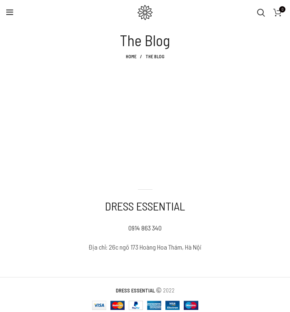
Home (131, 56)
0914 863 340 (145, 228)
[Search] (261, 12)
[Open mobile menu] (10, 12)
